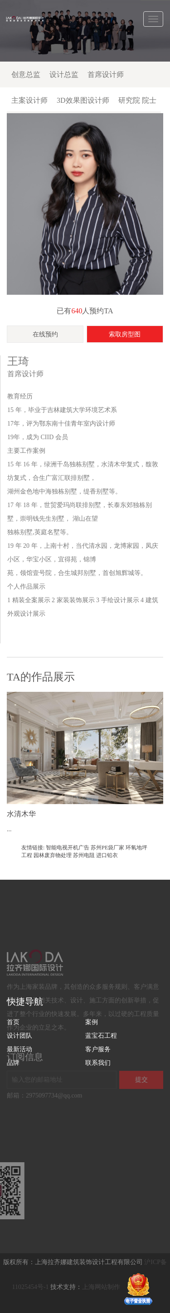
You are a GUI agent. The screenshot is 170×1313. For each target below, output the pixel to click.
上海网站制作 (101, 1287)
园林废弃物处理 (53, 855)
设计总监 (63, 74)
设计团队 (19, 1035)
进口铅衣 (107, 855)
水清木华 (21, 814)
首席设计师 (105, 74)
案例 (91, 1022)
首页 (13, 1022)
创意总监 (25, 74)
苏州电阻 (84, 855)
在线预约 (45, 334)
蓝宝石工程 (101, 1035)
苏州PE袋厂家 (107, 847)
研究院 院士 (137, 100)
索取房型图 (125, 334)
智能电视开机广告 (67, 847)
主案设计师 (29, 100)
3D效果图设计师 (83, 100)
